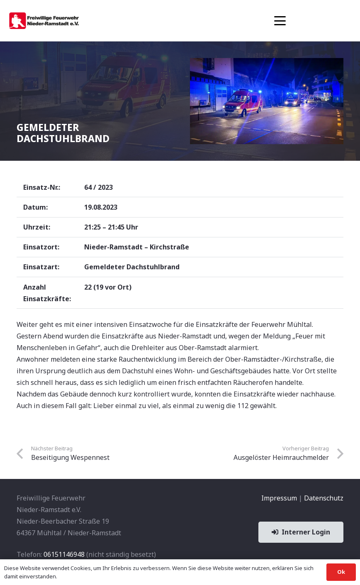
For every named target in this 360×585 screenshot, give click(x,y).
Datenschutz (323, 498)
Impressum (279, 498)
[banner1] (44, 20)
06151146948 (64, 554)
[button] (280, 21)
